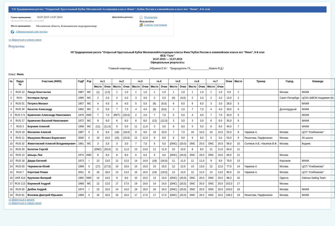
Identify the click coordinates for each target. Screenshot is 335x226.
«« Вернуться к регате (21, 199)
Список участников (153, 25)
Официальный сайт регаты (29, 31)
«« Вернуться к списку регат (25, 39)
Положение (149, 17)
